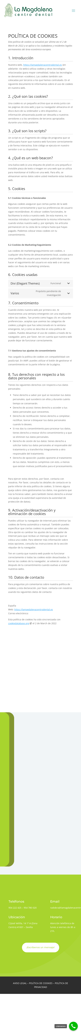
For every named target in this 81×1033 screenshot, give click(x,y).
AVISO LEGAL (20, 983)
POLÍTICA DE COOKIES (40, 983)
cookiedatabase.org (18, 623)
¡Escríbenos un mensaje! (40, 947)
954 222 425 (15, 907)
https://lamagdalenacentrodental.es (42, 64)
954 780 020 (30, 907)
